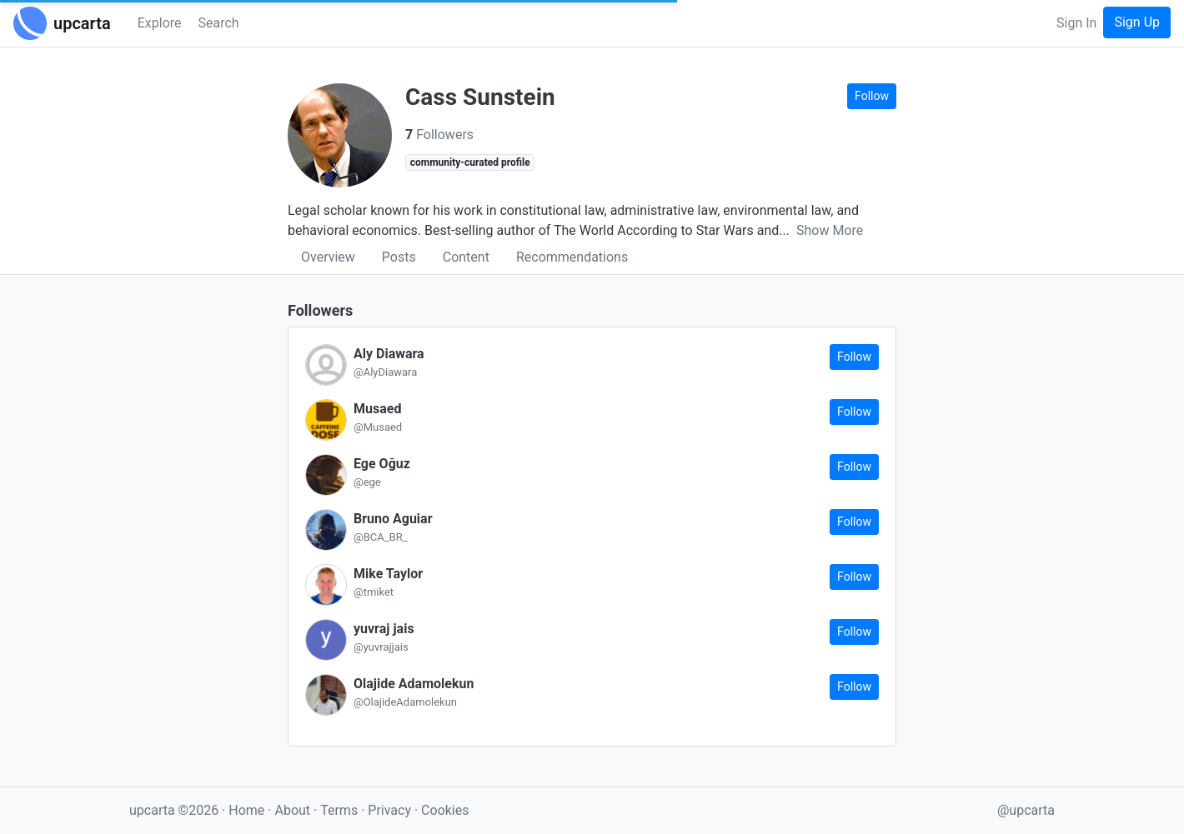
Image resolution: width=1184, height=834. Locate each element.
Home (246, 810)
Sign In (1076, 23)
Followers (439, 134)
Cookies (445, 810)
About (292, 810)
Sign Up (1137, 22)
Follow (872, 95)
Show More (829, 230)
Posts (399, 257)
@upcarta (1026, 810)
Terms (340, 810)
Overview (328, 257)
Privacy (391, 810)
